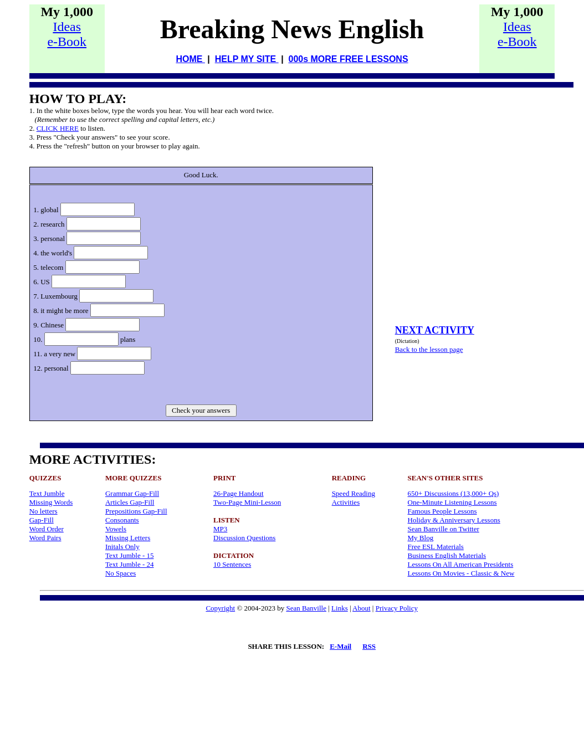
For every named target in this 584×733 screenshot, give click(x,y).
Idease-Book (66, 34)
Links (339, 608)
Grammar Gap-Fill (132, 493)
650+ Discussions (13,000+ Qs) (453, 493)
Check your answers (201, 410)
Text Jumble (47, 493)
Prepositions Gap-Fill (136, 511)
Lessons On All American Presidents (461, 564)
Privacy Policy (397, 608)
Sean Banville (306, 608)
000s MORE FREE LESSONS (348, 59)
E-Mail (340, 646)
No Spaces (120, 573)
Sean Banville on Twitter (443, 529)
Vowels (115, 529)
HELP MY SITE (247, 59)
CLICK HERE (58, 128)
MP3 (220, 529)
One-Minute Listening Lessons (452, 502)
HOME (190, 59)
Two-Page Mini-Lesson (247, 502)
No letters (43, 511)
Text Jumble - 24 (129, 564)
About (361, 608)
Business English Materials (447, 555)
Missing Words (51, 502)
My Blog (421, 538)
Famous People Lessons (442, 511)
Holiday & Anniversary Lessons (454, 520)
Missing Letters (127, 538)
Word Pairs (45, 538)
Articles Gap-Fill (129, 502)
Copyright (220, 608)
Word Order (46, 529)
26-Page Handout (238, 493)
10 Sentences (232, 564)
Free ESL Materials (436, 546)
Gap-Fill (41, 520)
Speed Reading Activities (353, 497)
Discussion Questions (244, 538)
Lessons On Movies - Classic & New (461, 573)
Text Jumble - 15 (129, 555)
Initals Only (122, 546)
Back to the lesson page (429, 349)
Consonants (122, 520)
